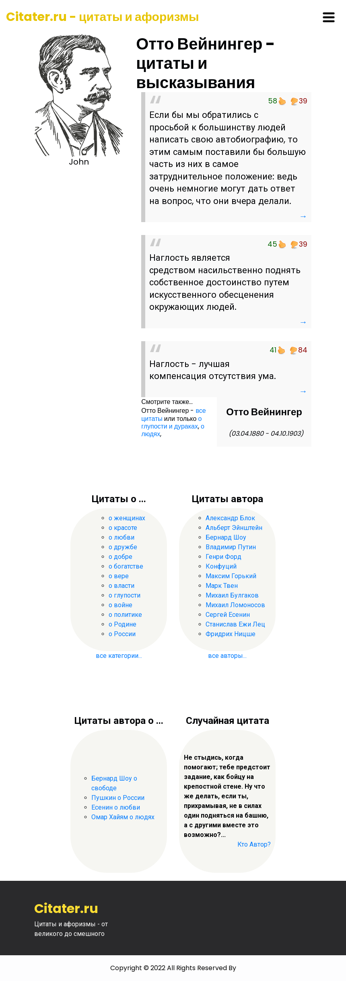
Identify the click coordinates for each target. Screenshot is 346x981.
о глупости (124, 595)
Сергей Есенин (228, 614)
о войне (120, 605)
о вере (119, 576)
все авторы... (227, 655)
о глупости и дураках (171, 422)
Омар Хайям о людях (122, 817)
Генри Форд (223, 557)
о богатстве (126, 566)
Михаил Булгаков (232, 595)
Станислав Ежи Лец (235, 624)
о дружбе (123, 547)
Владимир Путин (231, 547)
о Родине (122, 624)
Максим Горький (231, 576)
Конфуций (221, 566)
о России (122, 634)
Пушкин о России (117, 798)
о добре (120, 557)
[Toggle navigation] (328, 17)
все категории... (119, 655)
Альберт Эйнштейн (234, 528)
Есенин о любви (115, 807)
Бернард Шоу (226, 537)
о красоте (123, 528)
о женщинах (127, 518)
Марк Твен (222, 585)
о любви (121, 537)
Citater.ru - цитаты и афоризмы (102, 16)
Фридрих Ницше (230, 634)
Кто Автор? (254, 844)
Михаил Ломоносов (235, 605)
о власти (121, 585)
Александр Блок (230, 518)
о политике (125, 614)
